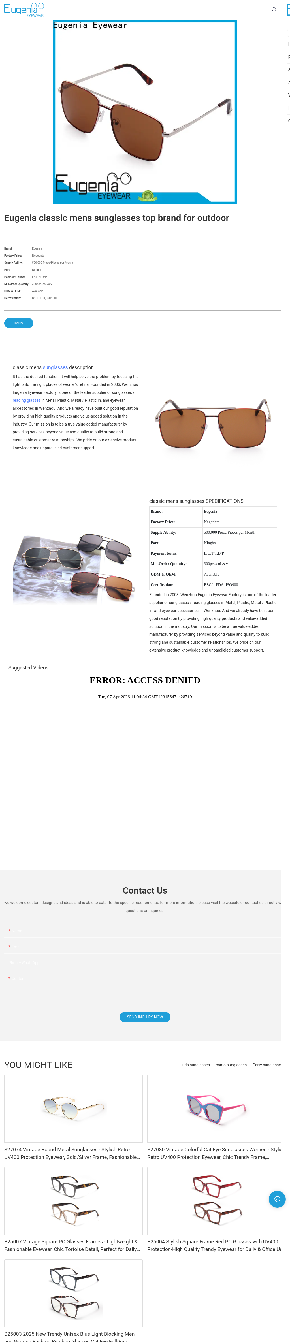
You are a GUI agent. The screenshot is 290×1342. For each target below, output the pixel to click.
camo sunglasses (231, 1065)
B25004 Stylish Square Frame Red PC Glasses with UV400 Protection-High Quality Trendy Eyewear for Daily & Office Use (216, 1245)
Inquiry (18, 323)
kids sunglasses (196, 1065)
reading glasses (26, 400)
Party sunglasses (268, 1065)
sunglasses (55, 367)
